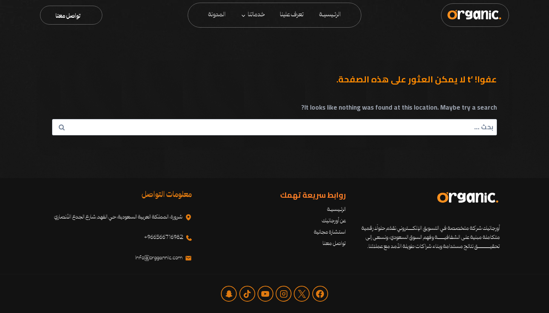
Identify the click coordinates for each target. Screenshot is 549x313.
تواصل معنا (68, 16)
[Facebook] (320, 294)
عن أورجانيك (334, 221)
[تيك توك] (247, 294)
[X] (302, 294)
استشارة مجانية (330, 232)
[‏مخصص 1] (229, 294)
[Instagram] (283, 294)
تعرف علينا (292, 14)
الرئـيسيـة (330, 14)
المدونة (217, 14)
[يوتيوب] (265, 294)
